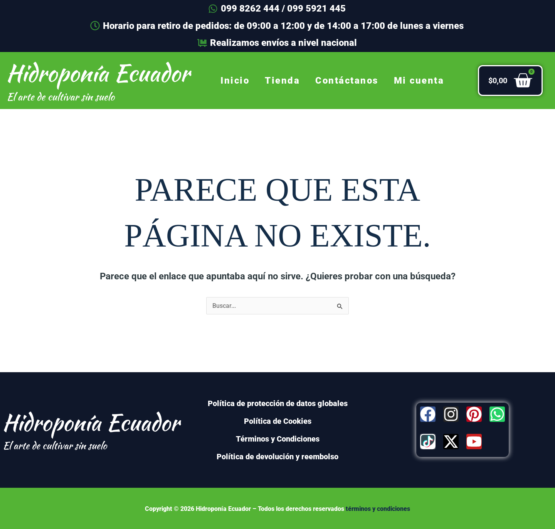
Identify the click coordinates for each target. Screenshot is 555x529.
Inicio (234, 80)
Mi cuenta (419, 80)
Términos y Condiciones (278, 438)
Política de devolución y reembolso (277, 456)
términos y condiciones (378, 508)
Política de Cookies (277, 421)
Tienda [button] (282, 80)
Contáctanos (346, 80)
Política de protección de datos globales (278, 403)
